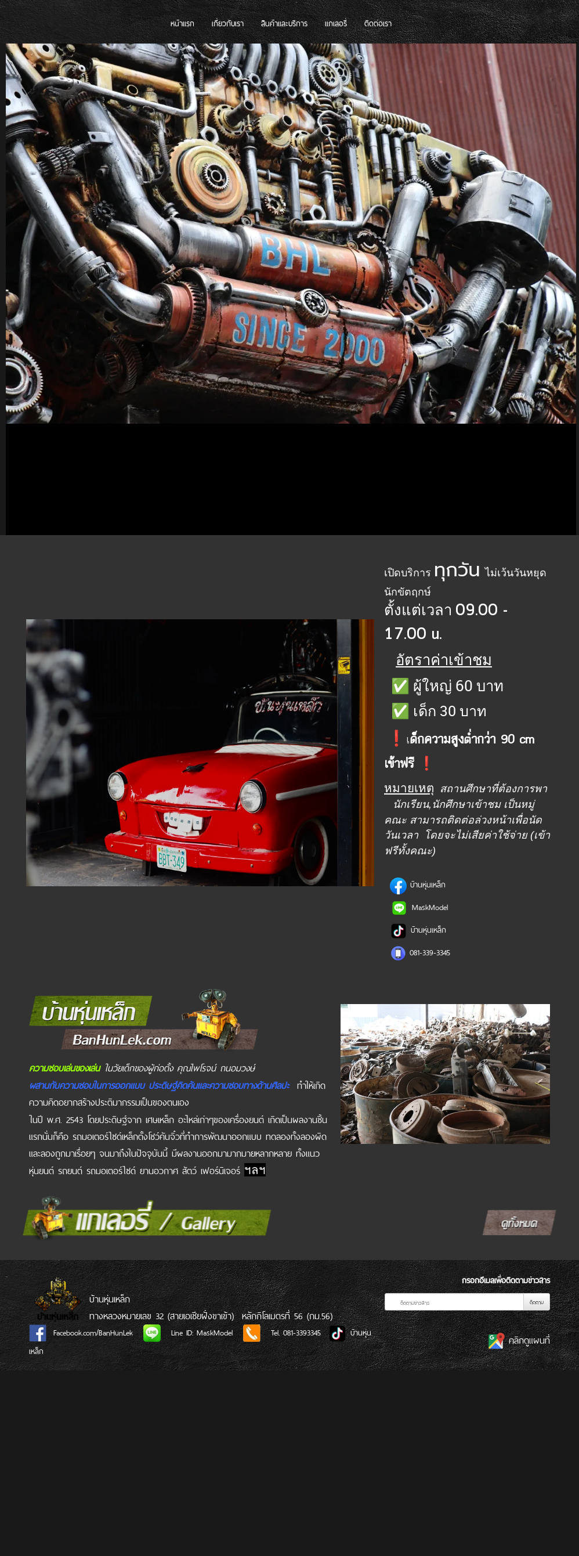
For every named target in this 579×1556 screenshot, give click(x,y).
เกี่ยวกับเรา (228, 23)
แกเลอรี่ (336, 23)
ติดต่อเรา (378, 23)
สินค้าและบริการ (284, 23)
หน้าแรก (182, 23)
